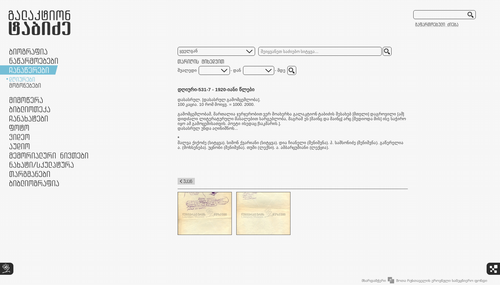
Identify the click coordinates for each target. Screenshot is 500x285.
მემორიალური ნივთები (48, 155)
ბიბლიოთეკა (29, 109)
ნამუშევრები (41, 164)
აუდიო (19, 146)
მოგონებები (25, 85)
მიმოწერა (26, 100)
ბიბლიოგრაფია (34, 183)
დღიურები (22, 79)
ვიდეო (19, 137)
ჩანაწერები (29, 70)
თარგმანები (29, 174)
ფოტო (19, 127)
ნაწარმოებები (33, 60)
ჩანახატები (28, 118)
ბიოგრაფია (28, 51)
